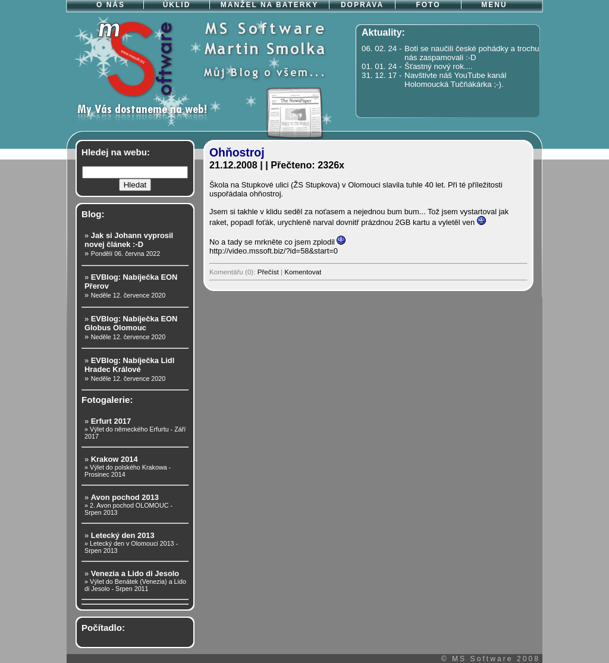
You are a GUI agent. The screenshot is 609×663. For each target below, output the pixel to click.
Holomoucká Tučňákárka (448, 84)
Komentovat (302, 272)
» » (128, 244)
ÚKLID (177, 5)
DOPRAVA (362, 5)
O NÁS (110, 5)
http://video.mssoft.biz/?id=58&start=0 (273, 250)
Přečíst (268, 272)
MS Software (482, 659)
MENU (494, 5)
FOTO (428, 5)
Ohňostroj (237, 152)
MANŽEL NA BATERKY (269, 5)
